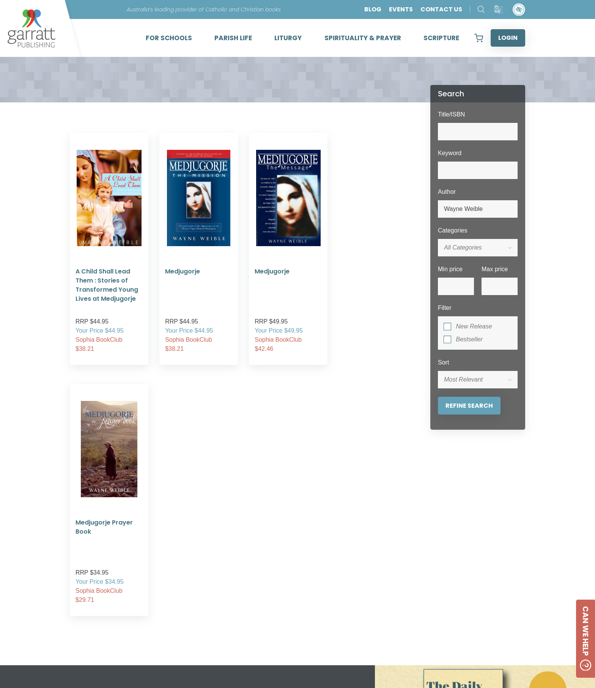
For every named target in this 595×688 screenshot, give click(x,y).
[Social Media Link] (343, 609)
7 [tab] (314, 556)
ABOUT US (160, 595)
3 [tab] (269, 556)
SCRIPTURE (441, 37)
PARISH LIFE (233, 37)
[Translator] (498, 9)
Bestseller (469, 339)
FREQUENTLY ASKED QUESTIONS (195, 614)
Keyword (449, 153)
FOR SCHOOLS (169, 37)
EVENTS (401, 9)
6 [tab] (303, 556)
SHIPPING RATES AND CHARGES (193, 623)
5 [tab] (292, 556)
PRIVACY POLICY (170, 605)
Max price (495, 269)
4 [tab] (280, 556)
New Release (474, 326)
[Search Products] (481, 9)
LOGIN (508, 37)
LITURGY (288, 37)
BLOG (372, 9)
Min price (450, 269)
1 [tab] (246, 556)
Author (447, 191)
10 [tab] (349, 556)
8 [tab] (326, 556)
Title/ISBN (451, 114)
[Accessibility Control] (519, 9)
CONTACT (295, 609)
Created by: (432, 616)
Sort (443, 362)
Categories (452, 230)
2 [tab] (257, 556)
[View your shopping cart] (478, 38)
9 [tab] (337, 556)
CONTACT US (441, 9)
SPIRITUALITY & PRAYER (362, 37)
